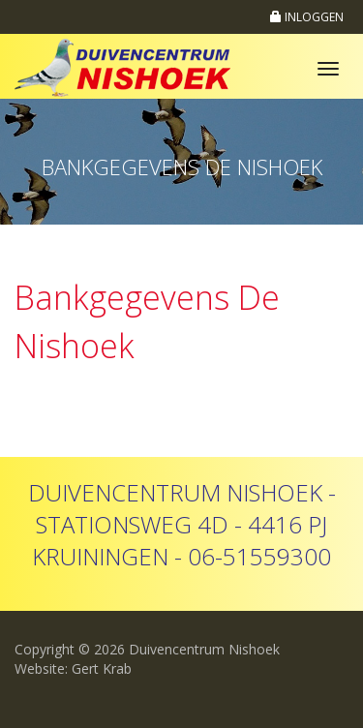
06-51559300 (259, 556)
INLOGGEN (307, 17)
